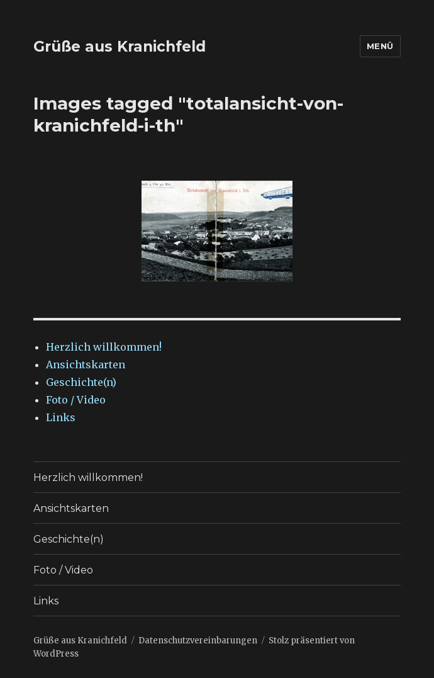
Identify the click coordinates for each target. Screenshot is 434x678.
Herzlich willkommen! (104, 347)
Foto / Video (76, 399)
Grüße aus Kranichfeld (119, 46)
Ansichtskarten (85, 364)
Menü (380, 46)
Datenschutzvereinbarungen (197, 640)
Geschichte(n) (81, 382)
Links (60, 417)
